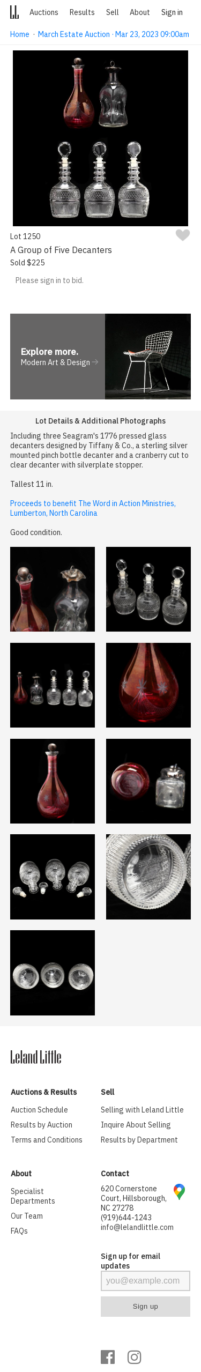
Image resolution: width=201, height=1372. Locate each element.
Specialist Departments (33, 1196)
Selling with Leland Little (142, 1110)
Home (19, 34)
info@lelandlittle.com (137, 1227)
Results (82, 12)
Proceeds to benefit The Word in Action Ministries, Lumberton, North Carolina (93, 508)
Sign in (172, 12)
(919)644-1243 (126, 1217)
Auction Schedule (39, 1110)
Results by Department (139, 1140)
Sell (112, 12)
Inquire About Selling (136, 1125)
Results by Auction (41, 1125)
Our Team (27, 1216)
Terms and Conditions (47, 1140)
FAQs (19, 1231)
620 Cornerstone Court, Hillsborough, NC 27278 (134, 1198)
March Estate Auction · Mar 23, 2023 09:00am (113, 34)
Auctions (43, 12)
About (140, 12)
